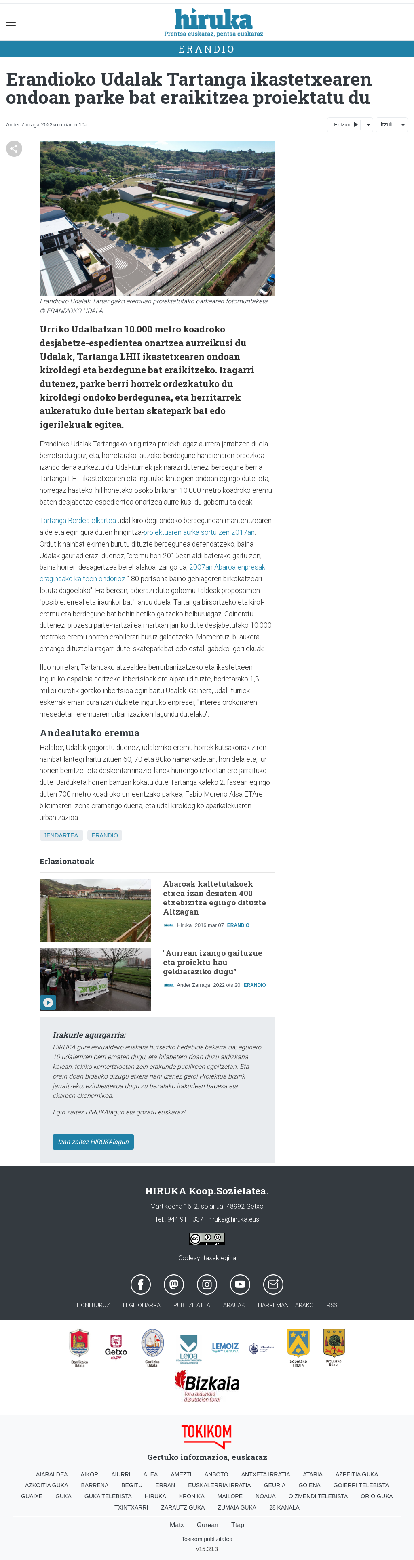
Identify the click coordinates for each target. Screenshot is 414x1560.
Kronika (192, 1496)
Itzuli (386, 124)
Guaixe (31, 1496)
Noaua (266, 1496)
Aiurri (120, 1474)
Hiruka (155, 1496)
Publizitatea (191, 1305)
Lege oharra (142, 1305)
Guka (63, 1496)
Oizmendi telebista (318, 1496)
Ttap (237, 1525)
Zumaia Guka (237, 1507)
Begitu (131, 1485)
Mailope (230, 1496)
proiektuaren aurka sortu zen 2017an (199, 532)
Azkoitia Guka (46, 1485)
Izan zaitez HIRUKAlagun (93, 1142)
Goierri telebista (361, 1485)
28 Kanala (284, 1507)
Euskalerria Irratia (219, 1485)
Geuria (275, 1485)
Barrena (95, 1485)
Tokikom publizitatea (207, 1539)
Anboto (216, 1474)
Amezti (181, 1474)
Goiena (309, 1485)
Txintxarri (131, 1507)
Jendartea (61, 835)
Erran (165, 1485)
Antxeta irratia (265, 1474)
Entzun (346, 124)
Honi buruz (93, 1305)
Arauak (234, 1305)
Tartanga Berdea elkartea (78, 521)
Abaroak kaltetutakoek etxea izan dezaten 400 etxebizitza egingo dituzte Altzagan (214, 898)
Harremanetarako (286, 1305)
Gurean (207, 1525)
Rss (332, 1305)
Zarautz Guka (183, 1507)
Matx (177, 1525)
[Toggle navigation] (11, 22)
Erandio (207, 48)
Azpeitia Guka (357, 1474)
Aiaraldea (52, 1474)
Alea (151, 1474)
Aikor (90, 1474)
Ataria (313, 1474)
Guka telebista (108, 1496)
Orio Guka (377, 1496)
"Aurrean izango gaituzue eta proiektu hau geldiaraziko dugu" (212, 962)
